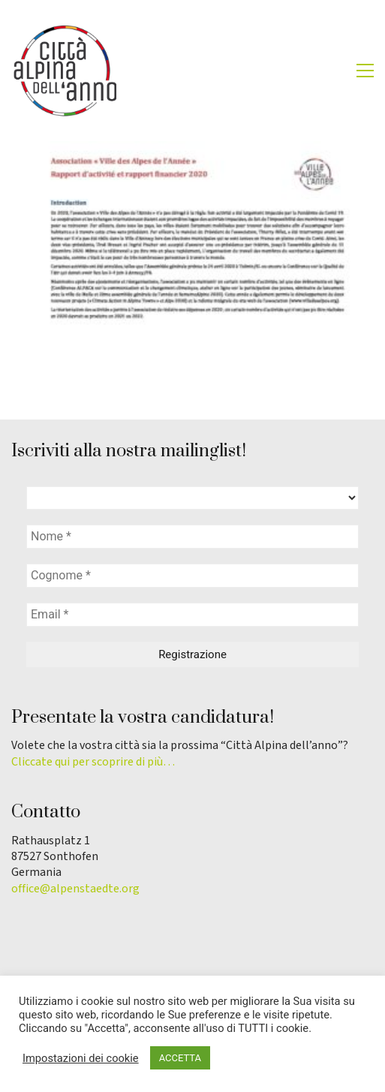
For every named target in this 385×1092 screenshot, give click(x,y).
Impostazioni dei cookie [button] (81, 1058)
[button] (365, 70)
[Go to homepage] (63, 70)
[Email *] (192, 615)
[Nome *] (192, 537)
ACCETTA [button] (180, 1057)
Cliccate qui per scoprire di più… (93, 762)
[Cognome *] (192, 576)
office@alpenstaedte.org (75, 889)
